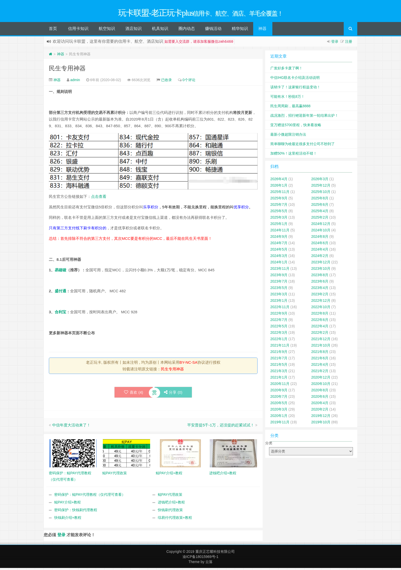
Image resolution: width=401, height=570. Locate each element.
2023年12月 (320, 264)
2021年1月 (278, 379)
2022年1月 (278, 341)
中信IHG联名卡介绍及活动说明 (295, 79)
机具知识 (160, 30)
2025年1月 (278, 225)
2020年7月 (278, 398)
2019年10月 (320, 424)
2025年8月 (319, 200)
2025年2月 (319, 219)
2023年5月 (278, 289)
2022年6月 (319, 321)
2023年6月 (319, 283)
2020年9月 (278, 392)
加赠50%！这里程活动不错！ (293, 155)
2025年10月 (320, 193)
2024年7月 (278, 245)
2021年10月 (320, 347)
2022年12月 (320, 302)
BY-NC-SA (188, 364)
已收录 (166, 82)
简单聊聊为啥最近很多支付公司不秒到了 (302, 146)
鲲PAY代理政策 (170, 496)
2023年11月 (279, 270)
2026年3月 (319, 181)
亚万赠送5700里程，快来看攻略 (295, 127)
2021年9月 (278, 353)
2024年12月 (320, 225)
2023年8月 (319, 277)
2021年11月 (279, 347)
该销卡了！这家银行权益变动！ (295, 89)
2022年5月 (278, 328)
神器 (262, 30)
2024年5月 (278, 251)
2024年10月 (320, 232)
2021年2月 (319, 373)
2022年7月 (278, 321)
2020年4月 (319, 405)
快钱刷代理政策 (170, 512)
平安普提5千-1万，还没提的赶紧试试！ (220, 427)
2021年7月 (278, 360)
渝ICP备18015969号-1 (200, 559)
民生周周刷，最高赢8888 (290, 108)
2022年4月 (319, 328)
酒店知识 (133, 30)
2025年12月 (320, 187)
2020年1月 (278, 417)
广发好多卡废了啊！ (286, 70)
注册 (348, 43)
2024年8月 (319, 238)
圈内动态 (187, 30)
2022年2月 (319, 334)
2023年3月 (278, 296)
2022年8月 (319, 315)
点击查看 (98, 198)
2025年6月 (319, 206)
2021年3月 (278, 373)
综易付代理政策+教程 (175, 520)
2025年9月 (278, 200)
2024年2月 (319, 257)
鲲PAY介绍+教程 (67, 504)
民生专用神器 (67, 70)
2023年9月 (278, 277)
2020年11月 (279, 385)
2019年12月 (320, 417)
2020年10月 (320, 385)
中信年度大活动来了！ (71, 427)
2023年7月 (278, 283)
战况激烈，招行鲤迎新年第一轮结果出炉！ (304, 117)
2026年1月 (278, 187)
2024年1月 (278, 264)
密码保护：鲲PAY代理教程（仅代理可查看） (89, 496)
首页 (53, 30)
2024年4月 (319, 251)
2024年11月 (279, 232)
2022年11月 (279, 309)
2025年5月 (278, 213)
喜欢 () (132, 394)
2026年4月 (278, 181)
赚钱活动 (213, 30)
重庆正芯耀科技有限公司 (215, 554)
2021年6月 (319, 360)
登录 (334, 43)
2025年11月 (279, 193)
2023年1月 (278, 302)
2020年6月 (319, 398)
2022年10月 (320, 309)
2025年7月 (278, 206)
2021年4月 (319, 366)
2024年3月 (278, 257)
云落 (209, 564)
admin (75, 82)
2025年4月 (319, 213)
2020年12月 (320, 379)
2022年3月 (278, 334)
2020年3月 (278, 411)
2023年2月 (319, 296)
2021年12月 (320, 341)
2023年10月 (320, 270)
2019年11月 (279, 424)
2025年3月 (278, 219)
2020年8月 (319, 392)
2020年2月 (319, 411)
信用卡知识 (78, 30)
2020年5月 (278, 405)
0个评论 (189, 82)
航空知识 (107, 30)
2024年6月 (319, 245)
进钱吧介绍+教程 (171, 504)
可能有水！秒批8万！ (287, 98)
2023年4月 (319, 289)
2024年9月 (278, 238)
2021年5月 (278, 366)
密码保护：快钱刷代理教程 (75, 512)
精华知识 (240, 30)
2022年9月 (278, 315)
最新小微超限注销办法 (288, 136)
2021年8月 (319, 353)
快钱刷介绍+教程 (67, 520)
